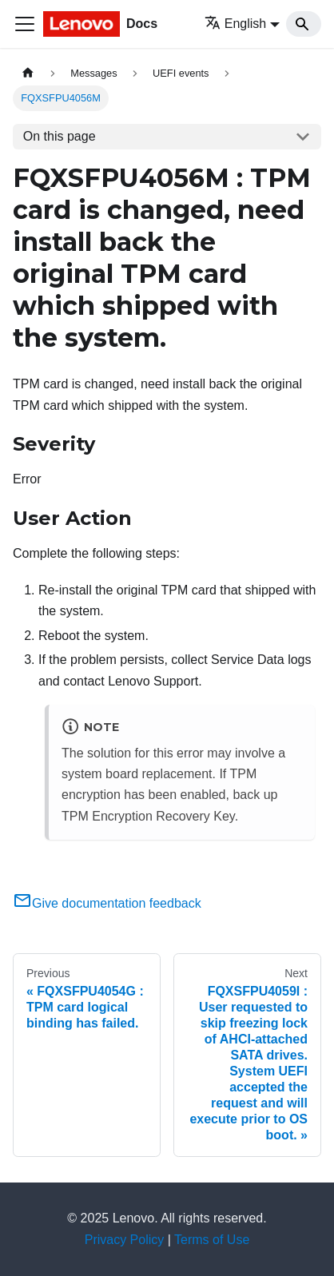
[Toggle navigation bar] (25, 24)
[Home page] (28, 73)
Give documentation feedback (107, 903)
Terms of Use (211, 1239)
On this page (59, 136)
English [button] (235, 23)
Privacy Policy (125, 1239)
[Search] (303, 24)
